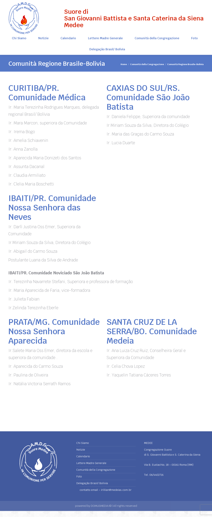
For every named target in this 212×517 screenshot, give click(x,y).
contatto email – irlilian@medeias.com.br (105, 496)
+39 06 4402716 (194, 3)
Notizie (80, 455)
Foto (79, 482)
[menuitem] (19, 44)
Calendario (83, 462)
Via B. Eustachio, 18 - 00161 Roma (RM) (29, 3)
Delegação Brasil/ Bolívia (92, 489)
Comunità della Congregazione (95, 476)
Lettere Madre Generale (91, 469)
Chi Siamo (82, 449)
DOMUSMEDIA (100, 512)
